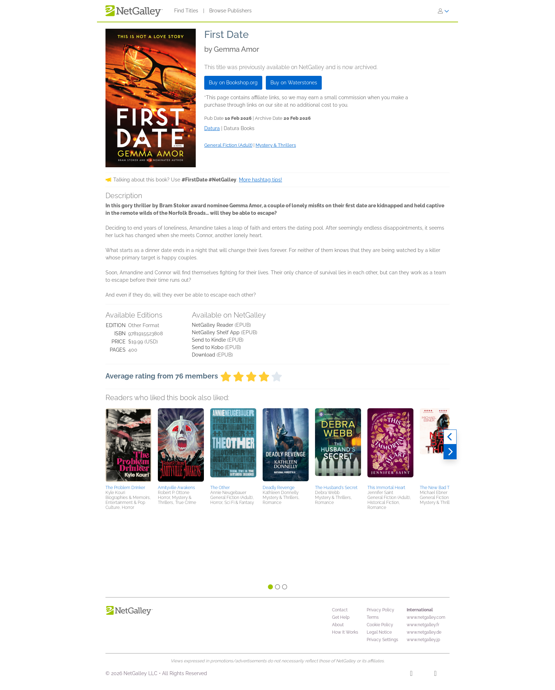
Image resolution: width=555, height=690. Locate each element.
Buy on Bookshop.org (233, 82)
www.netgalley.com (426, 617)
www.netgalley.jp (423, 639)
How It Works (345, 632)
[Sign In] (443, 11)
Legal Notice (379, 632)
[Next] (450, 451)
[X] (435, 674)
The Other (220, 487)
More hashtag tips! (260, 180)
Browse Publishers (230, 10)
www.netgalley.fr (423, 624)
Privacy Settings (382, 639)
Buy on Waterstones (293, 82)
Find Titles (186, 10)
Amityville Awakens (176, 487)
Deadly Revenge (278, 487)
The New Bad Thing (439, 487)
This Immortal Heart (386, 487)
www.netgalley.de (424, 632)
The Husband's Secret (336, 487)
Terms (373, 617)
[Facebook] (411, 674)
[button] (128, 445)
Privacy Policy (380, 609)
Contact (340, 609)
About (338, 624)
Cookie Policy (380, 624)
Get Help (340, 617)
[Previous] (450, 437)
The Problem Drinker (125, 487)
